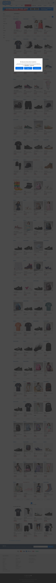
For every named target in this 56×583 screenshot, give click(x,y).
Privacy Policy (27, 65)
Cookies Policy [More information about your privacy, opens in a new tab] (32, 65)
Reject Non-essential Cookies (28, 68)
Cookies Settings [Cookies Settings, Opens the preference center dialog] (37, 68)
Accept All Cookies (19, 68)
